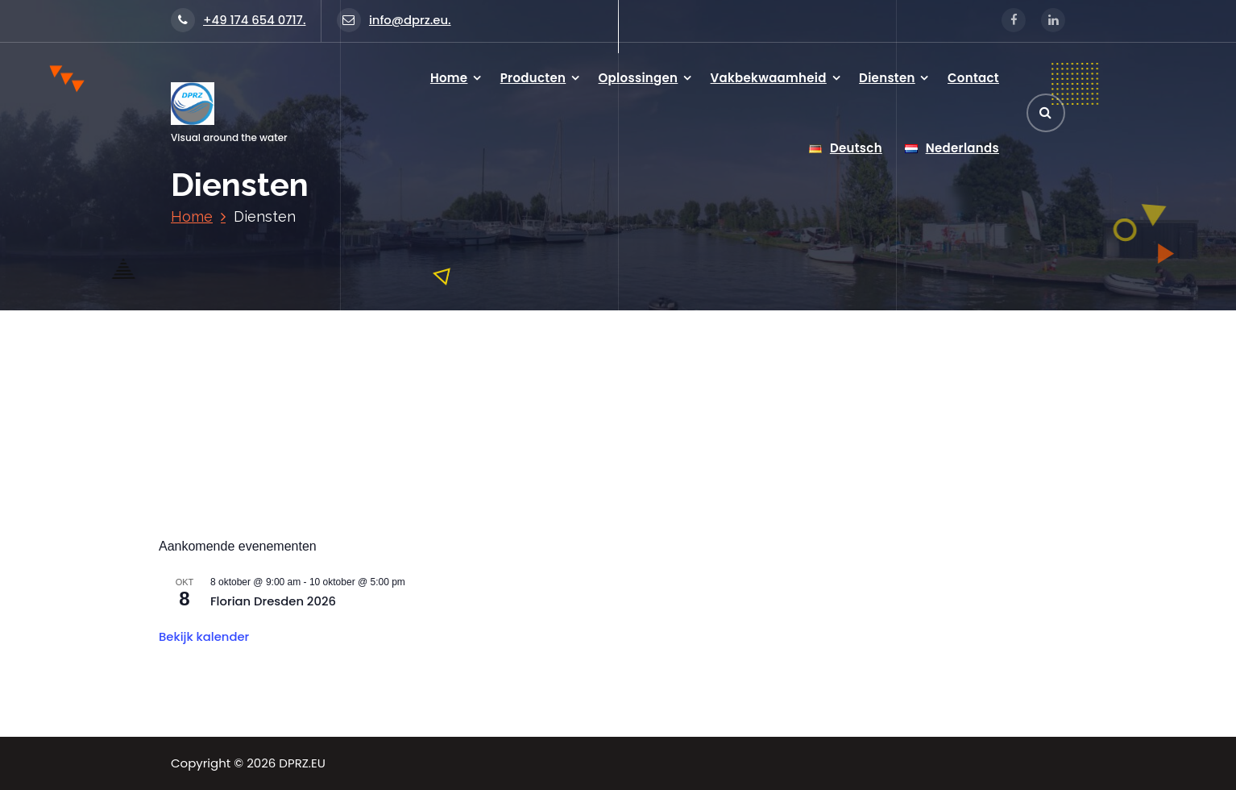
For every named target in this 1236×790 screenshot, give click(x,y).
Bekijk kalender (204, 636)
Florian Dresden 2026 (273, 600)
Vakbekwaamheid (769, 77)
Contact (973, 77)
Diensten (887, 77)
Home (449, 77)
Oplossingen (638, 77)
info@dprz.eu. (394, 19)
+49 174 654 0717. (238, 19)
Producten (533, 77)
